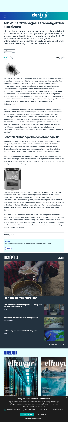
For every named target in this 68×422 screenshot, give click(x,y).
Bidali (8, 248)
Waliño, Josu (8, 51)
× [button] (66, 398)
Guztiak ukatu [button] (41, 414)
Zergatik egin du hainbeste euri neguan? (20, 331)
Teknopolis (11, 257)
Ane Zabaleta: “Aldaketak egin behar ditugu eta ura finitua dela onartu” (23, 306)
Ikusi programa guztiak (56, 344)
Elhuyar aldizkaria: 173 (9, 49)
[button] (5, 16)
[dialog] (34, 409)
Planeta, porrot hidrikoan (21, 298)
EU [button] (11, 57)
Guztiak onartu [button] (27, 414)
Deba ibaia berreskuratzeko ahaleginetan (21, 318)
